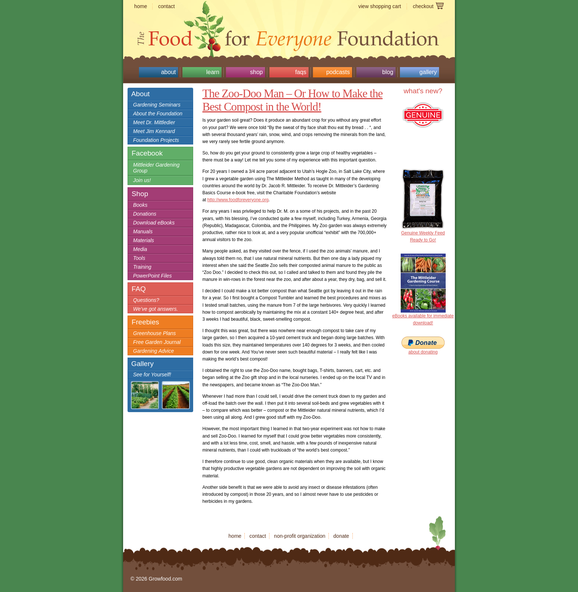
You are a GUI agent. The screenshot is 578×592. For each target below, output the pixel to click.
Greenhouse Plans (154, 333)
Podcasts (338, 72)
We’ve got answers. (155, 309)
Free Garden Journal (157, 342)
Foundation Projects (156, 140)
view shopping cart (379, 6)
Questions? (146, 300)
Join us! (142, 180)
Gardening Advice (153, 351)
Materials (143, 240)
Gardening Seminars (156, 105)
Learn (212, 72)
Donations (144, 214)
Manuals (143, 231)
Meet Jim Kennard (154, 131)
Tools (139, 258)
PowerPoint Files (152, 276)
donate (341, 536)
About (168, 72)
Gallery (428, 72)
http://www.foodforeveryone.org (237, 199)
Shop (256, 72)
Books (140, 205)
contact (166, 6)
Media (140, 249)
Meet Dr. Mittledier (154, 122)
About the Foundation (157, 113)
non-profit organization (299, 536)
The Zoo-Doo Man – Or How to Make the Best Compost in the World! (292, 100)
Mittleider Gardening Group (156, 168)
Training (142, 267)
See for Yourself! (152, 374)
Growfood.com (289, 24)
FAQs (300, 72)
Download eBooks (154, 223)
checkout (423, 6)
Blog (387, 72)
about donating (423, 352)
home (140, 6)
